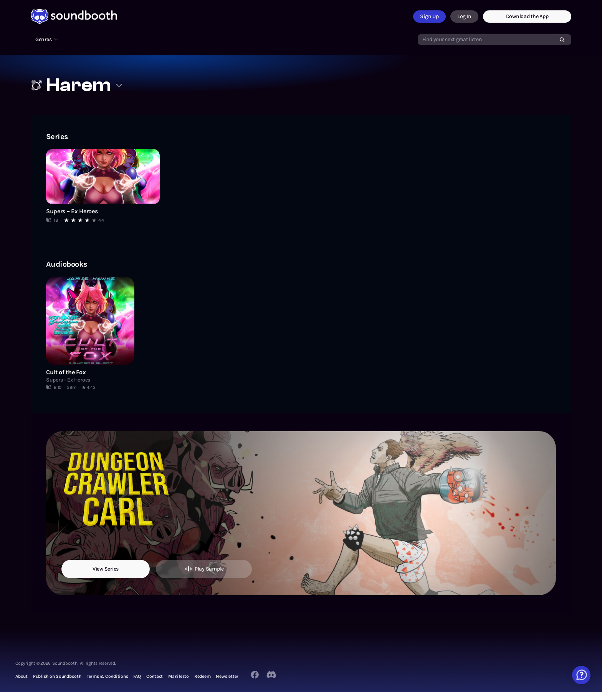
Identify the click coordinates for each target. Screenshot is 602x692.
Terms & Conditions (107, 676)
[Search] (562, 40)
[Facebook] (255, 674)
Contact (154, 676)
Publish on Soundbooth (57, 676)
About (21, 676)
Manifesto (178, 676)
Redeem (202, 676)
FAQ (137, 676)
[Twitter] (271, 675)
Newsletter (227, 676)
